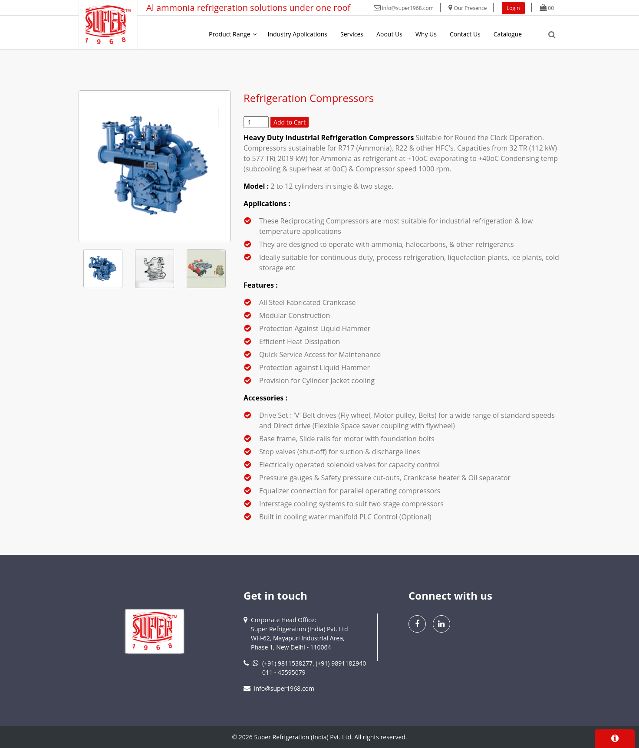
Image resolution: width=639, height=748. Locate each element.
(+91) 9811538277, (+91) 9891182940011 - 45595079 (314, 667)
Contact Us (465, 34)
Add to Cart (289, 122)
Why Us (426, 34)
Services (351, 34)
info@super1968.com (404, 8)
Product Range (229, 34)
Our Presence (467, 8)
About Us (389, 34)
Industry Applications (297, 34)
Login (513, 8)
